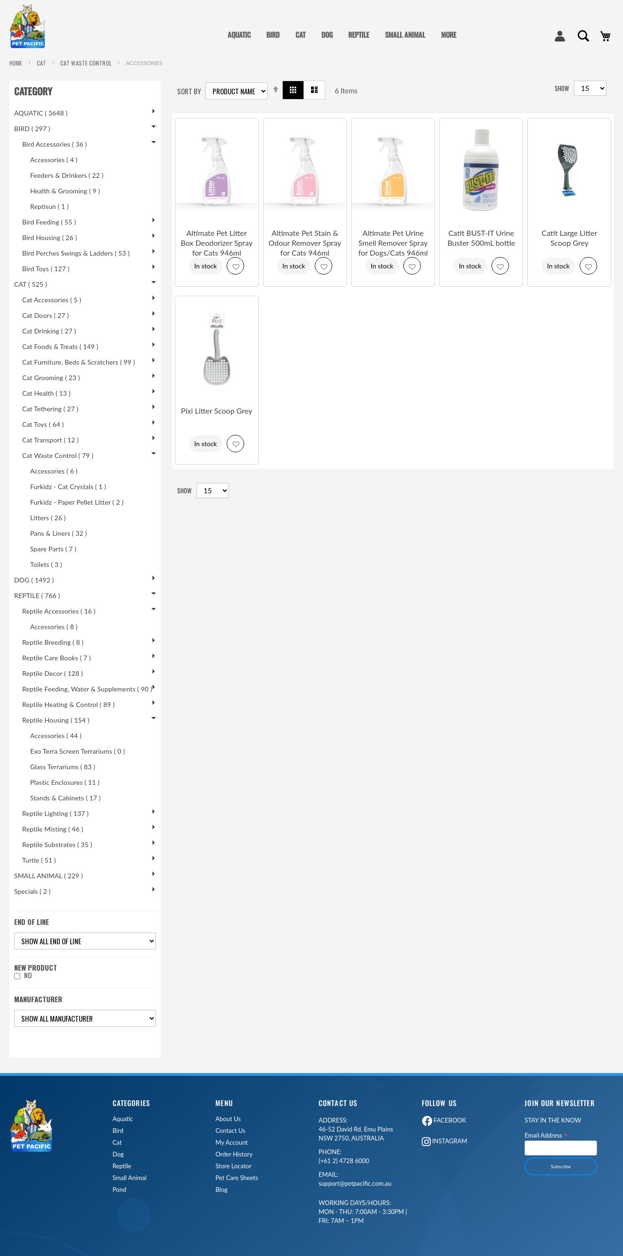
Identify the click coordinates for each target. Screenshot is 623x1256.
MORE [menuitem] (448, 34)
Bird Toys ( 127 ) (46, 269)
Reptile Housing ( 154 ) (56, 720)
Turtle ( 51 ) (39, 860)
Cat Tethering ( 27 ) (50, 409)
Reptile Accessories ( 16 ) (59, 611)
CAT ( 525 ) (30, 284)
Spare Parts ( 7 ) (53, 549)
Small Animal (130, 1178)
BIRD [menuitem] (272, 34)
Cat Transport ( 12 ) (50, 440)
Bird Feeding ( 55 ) (49, 222)
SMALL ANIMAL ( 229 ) (48, 876)
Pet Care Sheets (236, 1178)
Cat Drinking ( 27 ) (49, 331)
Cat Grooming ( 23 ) (51, 378)
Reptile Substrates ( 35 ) (57, 844)
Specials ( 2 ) (32, 891)
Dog (118, 1154)
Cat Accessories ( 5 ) (51, 300)
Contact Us (230, 1131)
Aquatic (123, 1119)
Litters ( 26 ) (48, 518)
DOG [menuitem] (327, 34)
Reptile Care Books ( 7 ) (56, 658)
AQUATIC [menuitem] (239, 34)
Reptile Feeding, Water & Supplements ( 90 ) (87, 689)
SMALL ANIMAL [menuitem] (405, 34)
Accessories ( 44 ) (56, 736)
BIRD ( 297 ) (32, 129)
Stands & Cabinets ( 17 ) (65, 798)
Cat (117, 1143)
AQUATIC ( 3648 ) (40, 113)
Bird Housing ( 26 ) (49, 237)
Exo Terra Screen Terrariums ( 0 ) (77, 751)
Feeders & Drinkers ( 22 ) (67, 175)
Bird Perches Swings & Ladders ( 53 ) (76, 253)
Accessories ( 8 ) (54, 627)
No (28, 975)
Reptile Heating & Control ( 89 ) (68, 704)
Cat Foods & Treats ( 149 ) (60, 346)
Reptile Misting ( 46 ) (52, 829)
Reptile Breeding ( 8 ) (52, 642)
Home (16, 63)
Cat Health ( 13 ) (46, 393)
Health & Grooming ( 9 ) (65, 191)
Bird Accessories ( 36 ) (54, 144)
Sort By (189, 91)
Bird (118, 1131)
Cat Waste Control (86, 63)
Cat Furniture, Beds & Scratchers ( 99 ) (78, 362)
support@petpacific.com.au (355, 1179)
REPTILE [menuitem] (358, 34)
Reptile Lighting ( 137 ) (55, 813)
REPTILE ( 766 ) (37, 595)
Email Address (546, 1135)
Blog (221, 1190)
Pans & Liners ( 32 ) (58, 533)
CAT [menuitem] (300, 34)
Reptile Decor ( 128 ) (52, 673)
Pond (119, 1190)
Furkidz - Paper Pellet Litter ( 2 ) (76, 502)
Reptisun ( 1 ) (49, 206)
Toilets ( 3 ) (46, 564)
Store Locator (233, 1166)
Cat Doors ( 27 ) (45, 315)
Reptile (122, 1166)
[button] (235, 266)
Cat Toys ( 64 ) (43, 424)
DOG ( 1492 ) (34, 580)
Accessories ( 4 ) (54, 160)
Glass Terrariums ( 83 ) (62, 767)
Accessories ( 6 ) (54, 471)
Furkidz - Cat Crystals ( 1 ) (68, 486)
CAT (42, 63)
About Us (228, 1119)
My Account (231, 1143)
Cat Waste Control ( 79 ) (57, 455)
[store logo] (30, 26)
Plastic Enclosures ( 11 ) (64, 782)
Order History (234, 1154)
